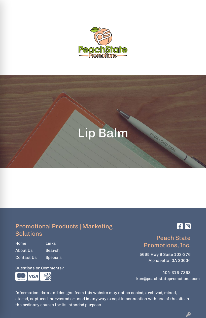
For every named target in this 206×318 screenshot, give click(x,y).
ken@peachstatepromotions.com (168, 278)
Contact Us (26, 257)
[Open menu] (196, 68)
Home (20, 243)
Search (116, 5)
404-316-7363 (176, 272)
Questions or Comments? (39, 268)
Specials (54, 257)
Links (51, 243)
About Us (24, 250)
